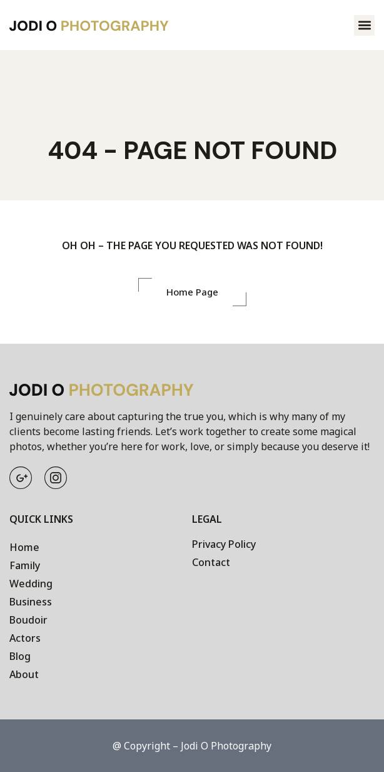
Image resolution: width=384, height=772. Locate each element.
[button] (364, 25)
